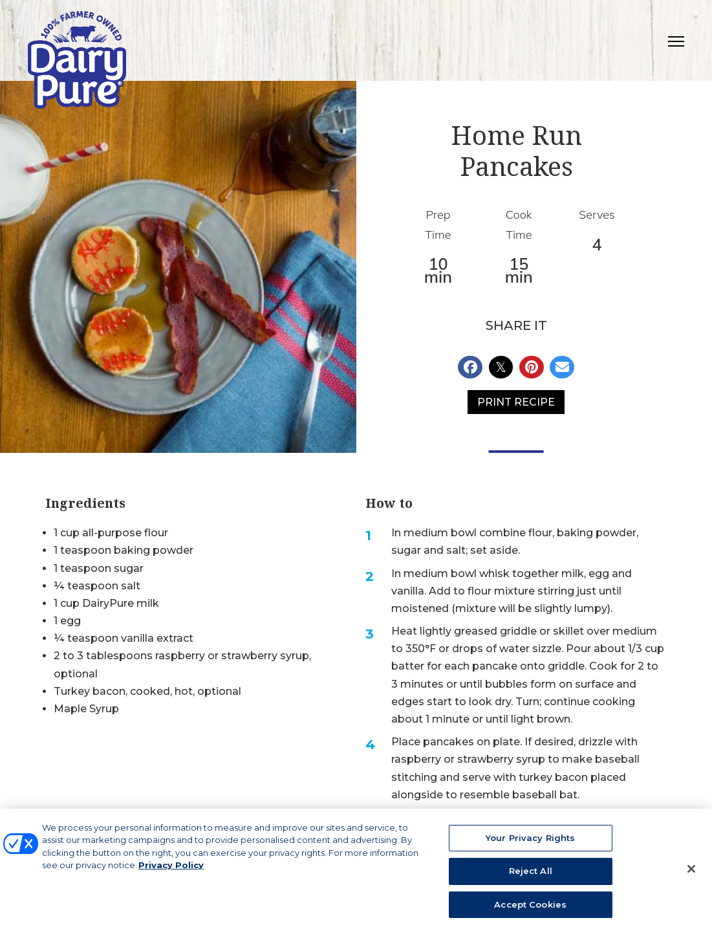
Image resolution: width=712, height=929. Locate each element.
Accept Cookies (530, 909)
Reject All (530, 875)
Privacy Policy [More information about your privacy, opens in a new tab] (171, 869)
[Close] (691, 872)
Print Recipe (516, 402)
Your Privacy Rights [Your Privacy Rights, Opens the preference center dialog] (530, 842)
